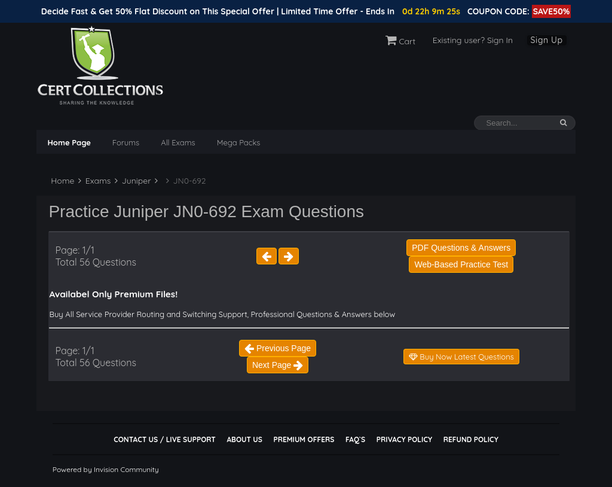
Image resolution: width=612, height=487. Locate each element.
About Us (244, 439)
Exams (94, 180)
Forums (125, 142)
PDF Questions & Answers (461, 247)
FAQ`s (355, 439)
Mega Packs (239, 142)
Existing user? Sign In (473, 40)
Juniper (133, 180)
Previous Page (277, 348)
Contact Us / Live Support (165, 439)
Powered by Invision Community (106, 469)
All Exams (178, 142)
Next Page (277, 365)
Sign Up (547, 40)
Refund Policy (470, 439)
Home (61, 180)
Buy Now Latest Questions (461, 356)
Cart (400, 41)
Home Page (68, 142)
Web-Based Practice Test (461, 264)
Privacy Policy (404, 439)
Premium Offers (303, 439)
